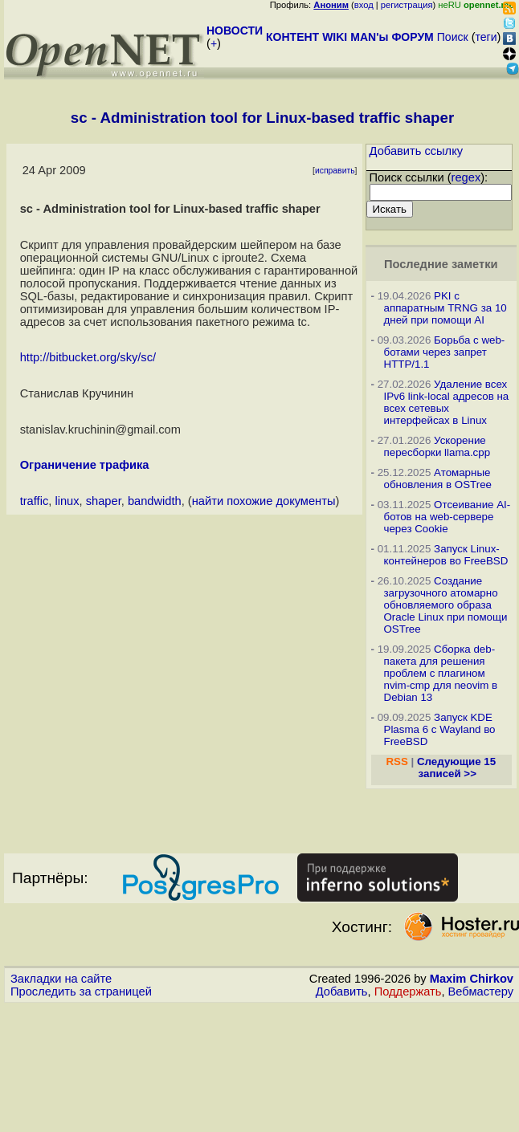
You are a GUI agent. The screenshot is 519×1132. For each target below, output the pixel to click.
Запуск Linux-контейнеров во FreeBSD (446, 555)
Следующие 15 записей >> (456, 767)
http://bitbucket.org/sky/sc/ (88, 357)
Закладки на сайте (61, 978)
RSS (396, 761)
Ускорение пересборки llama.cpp (437, 446)
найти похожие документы (264, 501)
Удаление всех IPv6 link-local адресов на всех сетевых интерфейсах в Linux (446, 402)
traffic (34, 501)
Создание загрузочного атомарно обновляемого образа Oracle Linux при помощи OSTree (446, 605)
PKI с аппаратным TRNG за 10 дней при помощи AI (445, 308)
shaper (103, 501)
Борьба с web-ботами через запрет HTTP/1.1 (444, 352)
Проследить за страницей (81, 991)
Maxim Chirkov (471, 978)
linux (67, 501)
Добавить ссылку (417, 151)
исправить (335, 170)
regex (466, 177)
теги (486, 37)
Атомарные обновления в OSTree (438, 478)
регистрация (407, 5)
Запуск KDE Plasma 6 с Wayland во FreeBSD (440, 729)
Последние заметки (441, 264)
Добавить (342, 991)
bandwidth (155, 501)
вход (364, 5)
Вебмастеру (480, 991)
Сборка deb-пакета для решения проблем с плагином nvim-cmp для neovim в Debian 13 (441, 673)
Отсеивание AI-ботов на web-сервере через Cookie (447, 517)
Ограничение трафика (84, 464)
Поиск (452, 37)
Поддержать (408, 991)
